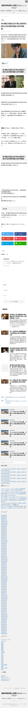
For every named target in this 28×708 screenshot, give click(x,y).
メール (5, 290)
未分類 (3, 652)
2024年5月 (4, 550)
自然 (2, 660)
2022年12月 (4, 576)
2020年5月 (4, 625)
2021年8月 (4, 602)
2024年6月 (4, 548)
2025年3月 (4, 535)
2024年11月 (4, 540)
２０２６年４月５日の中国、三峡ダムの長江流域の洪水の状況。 (18, 423)
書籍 (2, 650)
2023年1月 (4, 575)
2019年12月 (4, 633)
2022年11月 (4, 578)
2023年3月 (4, 572)
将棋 (3, 250)
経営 (2, 658)
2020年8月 (4, 621)
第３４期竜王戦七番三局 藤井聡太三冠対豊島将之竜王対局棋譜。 (18, 382)
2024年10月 (4, 542)
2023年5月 (4, 569)
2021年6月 (4, 605)
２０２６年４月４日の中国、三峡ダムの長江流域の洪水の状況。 (18, 434)
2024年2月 (4, 554)
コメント (6, 265)
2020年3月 (4, 629)
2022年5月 (4, 587)
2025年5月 (4, 532)
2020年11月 (4, 616)
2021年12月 (4, 595)
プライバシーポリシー (8, 688)
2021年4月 (4, 608)
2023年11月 (4, 559)
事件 (2, 642)
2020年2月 (4, 630)
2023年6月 (4, 567)
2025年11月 (4, 523)
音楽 (2, 669)
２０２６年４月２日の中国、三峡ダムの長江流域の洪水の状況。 (18, 455)
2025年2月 (4, 537)
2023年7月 (4, 565)
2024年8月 (4, 545)
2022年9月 (4, 581)
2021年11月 (4, 597)
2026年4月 (4, 515)
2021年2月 (4, 611)
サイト (4, 295)
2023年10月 (4, 561)
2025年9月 (4, 526)
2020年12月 (4, 614)
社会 (2, 655)
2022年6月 (4, 586)
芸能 (2, 661)
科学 (2, 656)
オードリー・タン (6, 639)
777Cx (18, 490)
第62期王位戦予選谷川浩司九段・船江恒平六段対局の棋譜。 (18, 366)
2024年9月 (4, 543)
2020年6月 (4, 624)
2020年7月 (4, 622)
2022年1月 (4, 594)
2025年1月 (4, 539)
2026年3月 (4, 516)
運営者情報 (16, 688)
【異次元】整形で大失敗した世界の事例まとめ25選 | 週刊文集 (14, 500)
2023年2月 (4, 573)
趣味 (2, 666)
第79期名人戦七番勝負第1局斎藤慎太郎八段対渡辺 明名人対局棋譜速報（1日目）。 (18, 316)
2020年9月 (4, 619)
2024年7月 (4, 546)
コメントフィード (6, 678)
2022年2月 (4, 592)
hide (6, 63)
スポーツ (3, 641)
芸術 (2, 663)
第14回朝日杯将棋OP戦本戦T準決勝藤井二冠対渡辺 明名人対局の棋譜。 (18, 350)
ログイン (3, 675)
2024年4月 (4, 551)
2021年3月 (4, 610)
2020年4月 (4, 627)
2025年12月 (4, 521)
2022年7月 (4, 584)
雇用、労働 (4, 668)
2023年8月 (4, 564)
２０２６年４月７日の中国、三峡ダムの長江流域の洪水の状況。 (18, 413)
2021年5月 (4, 606)
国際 (2, 644)
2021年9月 (4, 600)
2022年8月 (4, 583)
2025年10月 (4, 524)
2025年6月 (4, 531)
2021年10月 (4, 599)
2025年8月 (4, 527)
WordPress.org (5, 680)
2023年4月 (4, 570)
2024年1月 (4, 556)
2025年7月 (4, 529)
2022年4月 (4, 589)
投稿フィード (4, 677)
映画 (2, 649)
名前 (5, 284)
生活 (2, 653)
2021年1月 (4, 613)
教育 (2, 647)
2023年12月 (4, 557)
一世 (7, 254)
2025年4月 (4, 534)
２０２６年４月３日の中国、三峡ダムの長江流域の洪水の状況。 (18, 444)
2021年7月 (4, 603)
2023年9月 (4, 562)
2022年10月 (4, 580)
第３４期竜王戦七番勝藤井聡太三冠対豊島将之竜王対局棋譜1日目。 (18, 333)
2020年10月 (4, 617)
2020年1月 (4, 632)
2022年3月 (4, 591)
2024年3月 (4, 553)
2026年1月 (4, 520)
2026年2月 (4, 518)
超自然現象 (4, 664)
